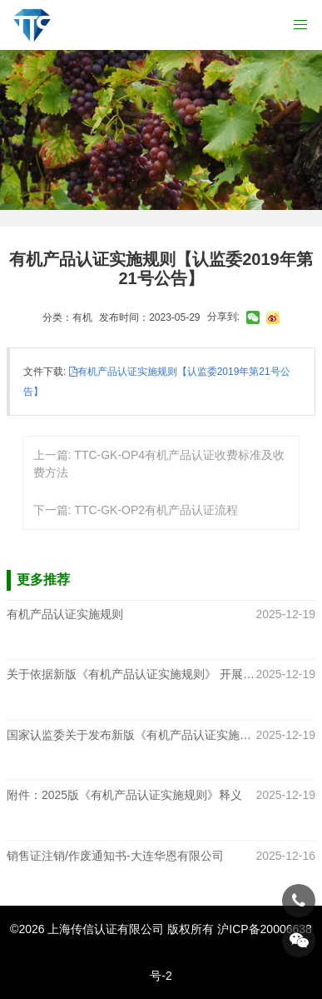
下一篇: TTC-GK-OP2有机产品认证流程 (136, 510)
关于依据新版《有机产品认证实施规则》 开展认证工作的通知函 (131, 675)
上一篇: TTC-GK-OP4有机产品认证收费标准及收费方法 (159, 463)
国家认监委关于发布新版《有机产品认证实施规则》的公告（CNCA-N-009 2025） (131, 735)
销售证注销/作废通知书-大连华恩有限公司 (115, 855)
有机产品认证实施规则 (65, 614)
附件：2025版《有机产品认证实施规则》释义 (124, 795)
